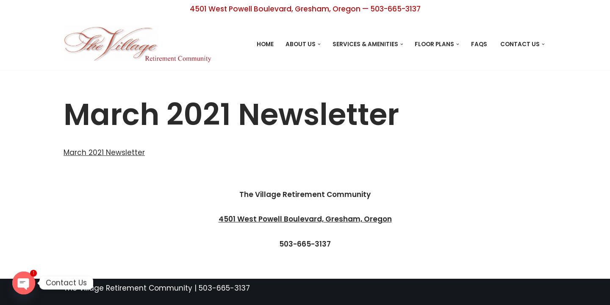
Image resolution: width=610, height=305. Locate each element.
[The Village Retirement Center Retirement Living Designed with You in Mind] (140, 44)
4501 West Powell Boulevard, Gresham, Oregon (305, 219)
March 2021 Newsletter (104, 152)
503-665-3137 (224, 288)
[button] (319, 44)
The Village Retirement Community (128, 288)
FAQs (479, 44)
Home (265, 44)
